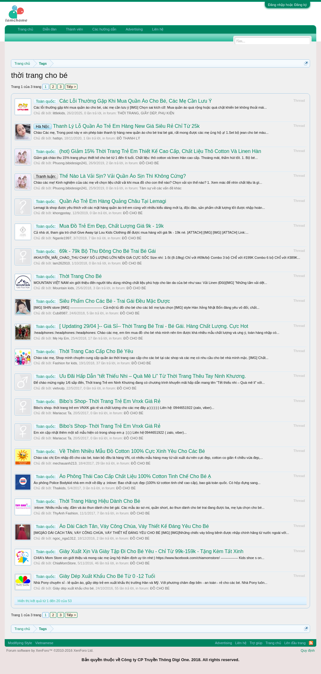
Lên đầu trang (295, 643)
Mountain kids (63, 288)
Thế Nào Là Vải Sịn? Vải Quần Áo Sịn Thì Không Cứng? (110, 176)
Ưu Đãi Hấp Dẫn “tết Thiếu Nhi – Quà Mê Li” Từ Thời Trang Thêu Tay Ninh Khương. (140, 376)
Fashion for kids (65, 363)
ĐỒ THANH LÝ (128, 138)
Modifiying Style (20, 643)
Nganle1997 (62, 238)
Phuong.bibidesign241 (70, 163)
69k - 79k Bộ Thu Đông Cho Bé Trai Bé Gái (95, 251)
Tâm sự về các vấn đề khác (160, 188)
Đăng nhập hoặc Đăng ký (287, 5)
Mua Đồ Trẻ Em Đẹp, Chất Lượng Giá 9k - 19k (99, 226)
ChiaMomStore (64, 563)
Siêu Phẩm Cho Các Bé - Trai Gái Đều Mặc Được (102, 301)
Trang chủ (25, 29)
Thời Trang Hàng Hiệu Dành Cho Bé (87, 501)
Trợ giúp (256, 643)
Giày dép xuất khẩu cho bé (73, 588)
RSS (311, 643)
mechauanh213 (64, 463)
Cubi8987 (60, 313)
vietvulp (58, 388)
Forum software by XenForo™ (49, 650)
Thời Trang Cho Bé (68, 276)
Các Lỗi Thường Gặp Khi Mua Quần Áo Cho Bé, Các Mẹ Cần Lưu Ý (123, 101)
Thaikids (59, 488)
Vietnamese (44, 643)
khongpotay (62, 213)
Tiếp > (71, 87)
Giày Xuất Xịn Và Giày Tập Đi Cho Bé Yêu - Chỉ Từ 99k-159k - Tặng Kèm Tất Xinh (138, 551)
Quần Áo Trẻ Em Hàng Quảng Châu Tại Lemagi (100, 201)
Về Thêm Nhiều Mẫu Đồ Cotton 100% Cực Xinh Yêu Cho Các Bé (119, 451)
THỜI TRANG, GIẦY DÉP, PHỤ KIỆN (146, 113)
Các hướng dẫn (104, 29)
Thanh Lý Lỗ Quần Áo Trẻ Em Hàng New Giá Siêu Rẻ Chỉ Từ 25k (117, 126)
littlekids (59, 113)
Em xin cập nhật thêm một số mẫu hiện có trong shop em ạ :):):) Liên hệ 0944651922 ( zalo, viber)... (110, 432)
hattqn (57, 138)
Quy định (308, 650)
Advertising (134, 29)
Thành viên (74, 29)
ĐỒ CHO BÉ (149, 163)
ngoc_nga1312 (64, 538)
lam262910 (61, 263)
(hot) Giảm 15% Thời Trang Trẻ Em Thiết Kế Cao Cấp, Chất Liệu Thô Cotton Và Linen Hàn (147, 151)
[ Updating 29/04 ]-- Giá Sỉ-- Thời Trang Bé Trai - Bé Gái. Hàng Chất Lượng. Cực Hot (141, 326)
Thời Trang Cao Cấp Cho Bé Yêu (83, 351)
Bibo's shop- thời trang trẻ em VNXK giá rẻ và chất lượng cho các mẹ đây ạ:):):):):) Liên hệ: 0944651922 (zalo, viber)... (124, 408)
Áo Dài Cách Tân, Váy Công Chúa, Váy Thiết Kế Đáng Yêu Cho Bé (121, 526)
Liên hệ (157, 29)
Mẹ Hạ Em (61, 338)
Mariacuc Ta (62, 413)
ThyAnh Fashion (65, 513)
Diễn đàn (49, 29)
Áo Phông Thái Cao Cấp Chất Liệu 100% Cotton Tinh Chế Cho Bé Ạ (122, 476)
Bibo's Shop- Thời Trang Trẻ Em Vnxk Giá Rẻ (97, 401)
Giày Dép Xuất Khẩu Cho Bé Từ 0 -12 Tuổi (94, 576)
